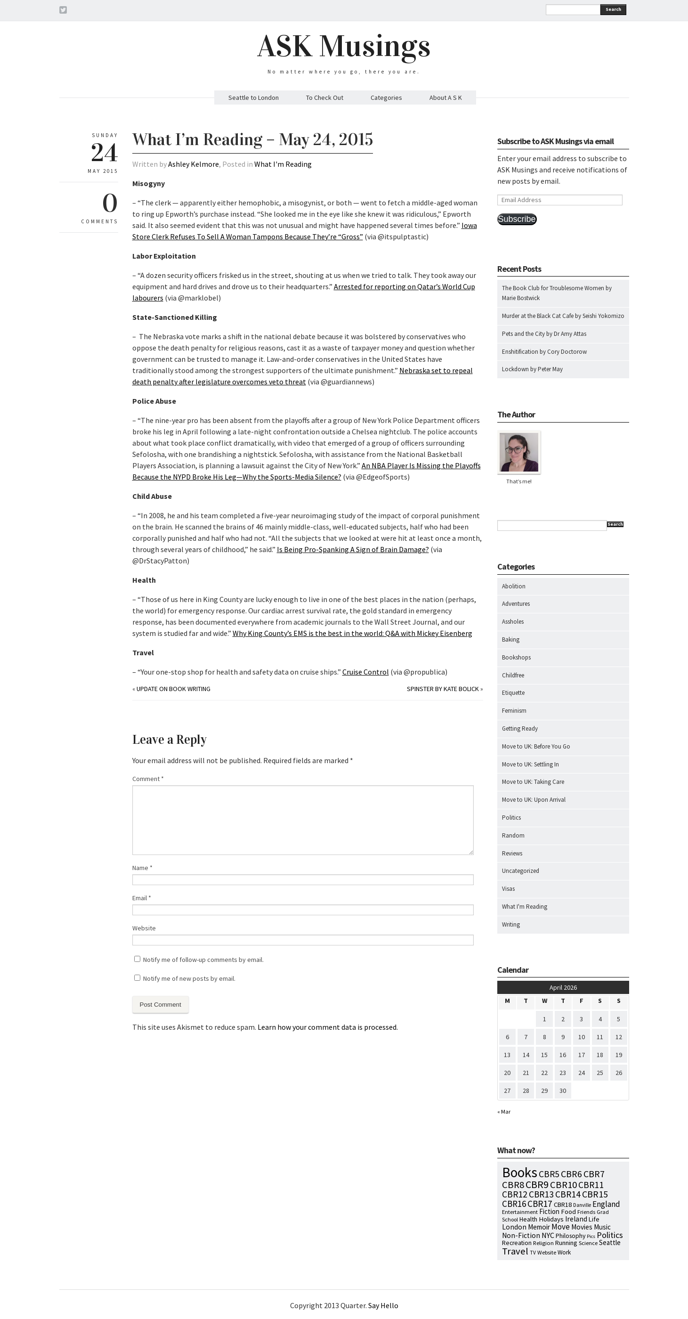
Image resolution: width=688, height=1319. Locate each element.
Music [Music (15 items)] (602, 1226)
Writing (511, 924)
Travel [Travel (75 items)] (515, 1251)
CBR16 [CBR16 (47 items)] (514, 1203)
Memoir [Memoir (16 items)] (539, 1226)
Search (613, 9)
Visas (508, 889)
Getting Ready (520, 729)
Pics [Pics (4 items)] (591, 1236)
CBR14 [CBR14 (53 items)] (568, 1194)
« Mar (503, 1111)
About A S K (445, 97)
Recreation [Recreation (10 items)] (517, 1243)
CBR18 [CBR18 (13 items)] (563, 1204)
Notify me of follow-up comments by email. (203, 959)
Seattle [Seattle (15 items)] (610, 1242)
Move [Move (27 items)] (560, 1226)
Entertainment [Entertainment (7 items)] (520, 1211)
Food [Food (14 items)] (568, 1211)
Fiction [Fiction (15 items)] (549, 1211)
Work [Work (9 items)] (564, 1252)
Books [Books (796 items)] (519, 1172)
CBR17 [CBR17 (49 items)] (539, 1203)
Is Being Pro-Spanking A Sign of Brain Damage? (353, 549)
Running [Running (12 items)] (566, 1242)
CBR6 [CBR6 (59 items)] (571, 1174)
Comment (148, 778)
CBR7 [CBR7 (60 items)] (594, 1174)
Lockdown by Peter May (532, 369)
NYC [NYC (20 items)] (548, 1235)
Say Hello (383, 1305)
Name (142, 867)
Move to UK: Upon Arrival (534, 800)
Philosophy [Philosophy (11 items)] (570, 1235)
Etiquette (513, 693)
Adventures (516, 604)
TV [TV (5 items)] (533, 1252)
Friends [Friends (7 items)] (586, 1211)
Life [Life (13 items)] (594, 1219)
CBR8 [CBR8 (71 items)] (513, 1185)
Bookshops (516, 657)
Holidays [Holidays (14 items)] (551, 1219)
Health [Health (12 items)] (528, 1219)
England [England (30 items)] (606, 1204)
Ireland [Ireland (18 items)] (576, 1218)
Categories (386, 97)
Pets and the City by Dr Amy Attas (544, 334)
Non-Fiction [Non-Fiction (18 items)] (521, 1235)
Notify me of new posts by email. (189, 978)
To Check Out (324, 97)
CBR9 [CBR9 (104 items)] (537, 1184)
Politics (511, 818)
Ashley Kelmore (193, 164)
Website (144, 928)
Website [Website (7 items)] (546, 1252)
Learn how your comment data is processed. (328, 1027)
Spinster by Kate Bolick (443, 688)
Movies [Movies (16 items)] (581, 1226)
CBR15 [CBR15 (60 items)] (595, 1194)
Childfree (513, 675)
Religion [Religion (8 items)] (543, 1242)
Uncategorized (520, 871)
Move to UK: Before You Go (536, 746)
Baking (510, 639)
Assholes (513, 622)
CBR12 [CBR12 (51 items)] (514, 1194)
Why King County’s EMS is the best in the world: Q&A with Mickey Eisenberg (352, 633)
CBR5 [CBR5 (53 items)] (549, 1174)
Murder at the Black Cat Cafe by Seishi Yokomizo (563, 316)
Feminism (514, 711)
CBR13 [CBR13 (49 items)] (541, 1194)
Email (141, 898)
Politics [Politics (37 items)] (610, 1234)
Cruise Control (365, 671)
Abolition (514, 586)
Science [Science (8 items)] (588, 1242)
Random (513, 835)
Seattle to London (253, 97)
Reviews (512, 853)
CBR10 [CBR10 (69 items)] (563, 1185)
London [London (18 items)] (514, 1226)
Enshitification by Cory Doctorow (544, 352)
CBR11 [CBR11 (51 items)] (591, 1184)
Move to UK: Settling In (530, 764)
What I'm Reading (283, 164)
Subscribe (517, 219)
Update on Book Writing (173, 688)
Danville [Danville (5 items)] (582, 1205)
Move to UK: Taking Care (533, 782)
